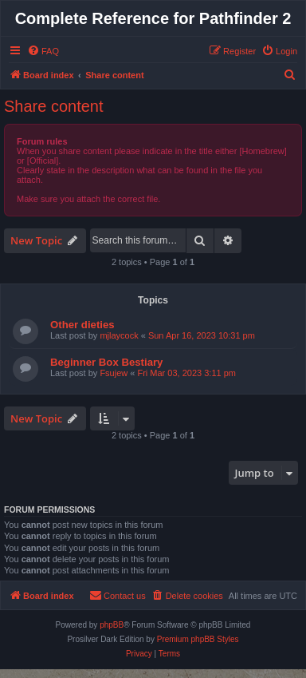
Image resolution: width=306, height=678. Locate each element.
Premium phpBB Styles (198, 639)
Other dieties (82, 325)
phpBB (112, 625)
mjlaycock (119, 335)
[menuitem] (43, 51)
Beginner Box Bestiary (106, 362)
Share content (54, 106)
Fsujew (114, 373)
